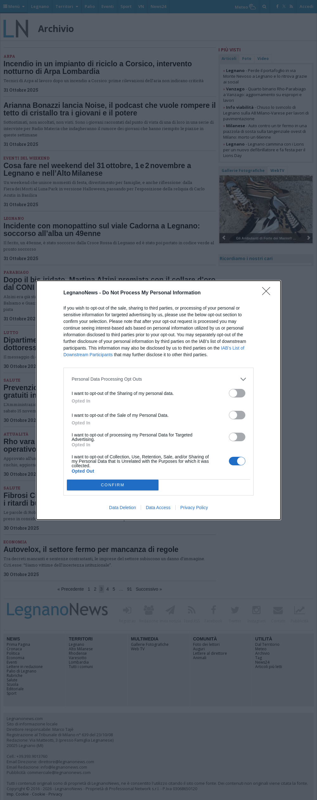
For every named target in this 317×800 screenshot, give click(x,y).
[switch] (237, 393)
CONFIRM (113, 484)
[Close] (268, 293)
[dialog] (158, 400)
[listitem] (158, 379)
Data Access (158, 507)
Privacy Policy (194, 507)
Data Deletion (122, 507)
